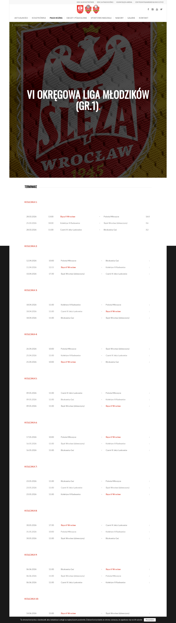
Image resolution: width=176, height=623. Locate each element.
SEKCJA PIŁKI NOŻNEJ (105, 2)
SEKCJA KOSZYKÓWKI (85, 2)
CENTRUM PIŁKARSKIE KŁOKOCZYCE (149, 2)
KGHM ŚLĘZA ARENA (124, 2)
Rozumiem (150, 620)
